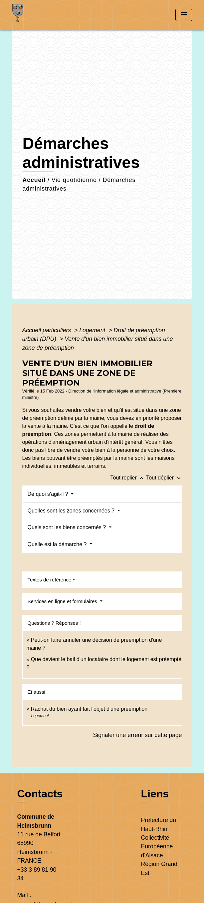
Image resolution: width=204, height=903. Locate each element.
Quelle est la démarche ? (58, 544)
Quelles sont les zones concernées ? (72, 510)
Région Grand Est (159, 868)
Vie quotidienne (74, 180)
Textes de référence (50, 579)
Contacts (40, 794)
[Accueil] (37, 14)
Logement (93, 330)
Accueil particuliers (47, 330)
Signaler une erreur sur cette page (137, 735)
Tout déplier (164, 477)
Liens (155, 794)
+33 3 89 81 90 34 (37, 874)
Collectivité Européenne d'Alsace (157, 846)
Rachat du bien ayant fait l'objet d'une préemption (89, 709)
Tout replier (128, 477)
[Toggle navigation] (183, 15)
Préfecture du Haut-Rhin (158, 824)
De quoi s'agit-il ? (49, 494)
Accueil (34, 180)
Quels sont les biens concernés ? (67, 527)
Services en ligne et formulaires (63, 601)
